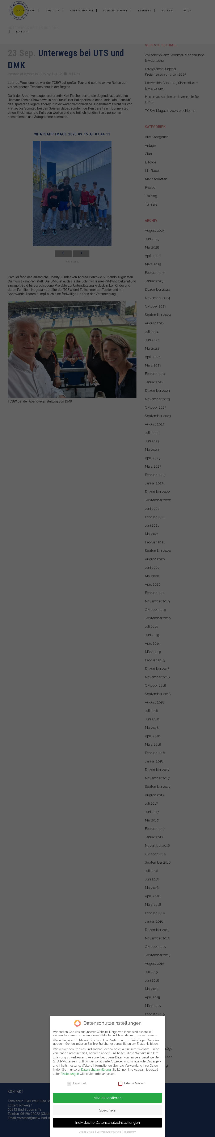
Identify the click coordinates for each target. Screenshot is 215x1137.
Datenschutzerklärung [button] (109, 1131)
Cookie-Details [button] (87, 1131)
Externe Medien (131, 1083)
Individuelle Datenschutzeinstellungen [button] (107, 1122)
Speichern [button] (107, 1110)
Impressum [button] (130, 1131)
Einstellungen (70, 1073)
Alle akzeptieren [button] (108, 1098)
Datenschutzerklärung (96, 1069)
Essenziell (77, 1083)
